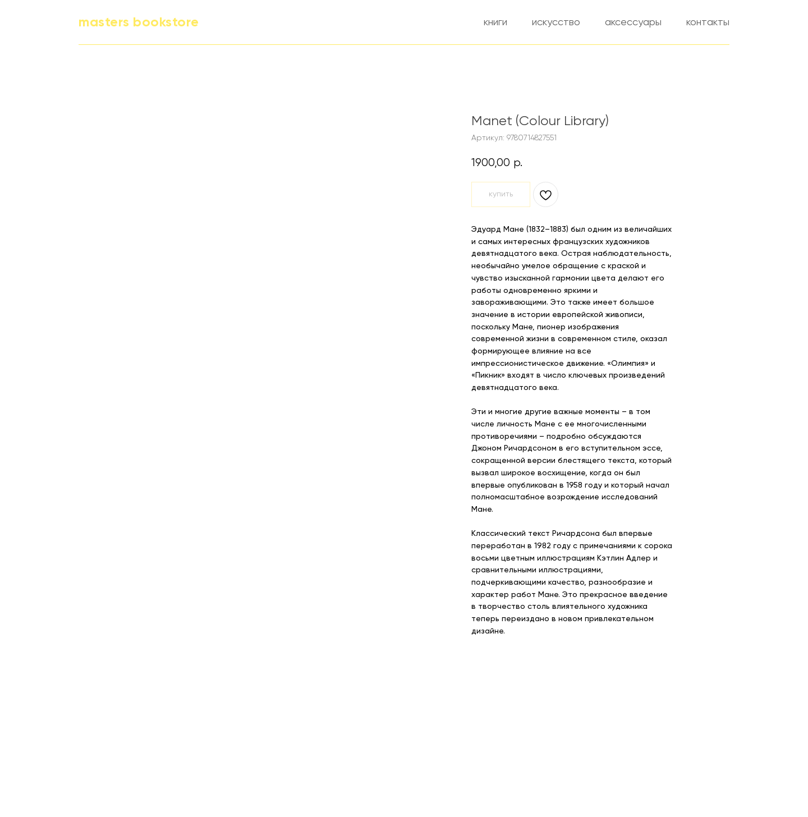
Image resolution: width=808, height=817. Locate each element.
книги (495, 22)
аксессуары (633, 22)
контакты (707, 22)
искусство (556, 22)
